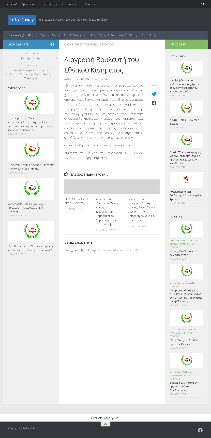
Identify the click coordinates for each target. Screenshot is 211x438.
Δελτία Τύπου (90, 4)
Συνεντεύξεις (69, 4)
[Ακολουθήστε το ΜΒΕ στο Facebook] (52, 44)
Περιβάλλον (148, 35)
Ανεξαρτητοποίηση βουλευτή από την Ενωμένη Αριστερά (186, 195)
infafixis (84, 78)
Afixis (32, 428)
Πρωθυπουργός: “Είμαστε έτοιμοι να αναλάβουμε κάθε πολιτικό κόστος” (31, 248)
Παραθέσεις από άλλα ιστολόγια (112, 250)
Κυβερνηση (187, 371)
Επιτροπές (49, 4)
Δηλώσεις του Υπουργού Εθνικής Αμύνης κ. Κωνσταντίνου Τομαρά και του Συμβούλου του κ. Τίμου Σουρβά (107, 211)
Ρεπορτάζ (11, 4)
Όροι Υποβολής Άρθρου (105, 418)
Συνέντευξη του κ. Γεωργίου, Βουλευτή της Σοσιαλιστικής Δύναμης (26, 207)
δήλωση (91, 153)
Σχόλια (75, 250)
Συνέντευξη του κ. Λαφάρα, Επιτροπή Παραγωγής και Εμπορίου (31, 167)
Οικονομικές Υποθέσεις (22, 35)
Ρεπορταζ (107, 44)
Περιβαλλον (188, 282)
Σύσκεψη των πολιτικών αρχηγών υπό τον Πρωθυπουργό (184, 386)
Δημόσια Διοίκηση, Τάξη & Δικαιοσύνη (63, 35)
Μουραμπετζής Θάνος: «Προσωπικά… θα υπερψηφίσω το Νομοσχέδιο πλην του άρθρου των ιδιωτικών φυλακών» (30, 124)
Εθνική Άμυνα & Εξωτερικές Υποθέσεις (114, 35)
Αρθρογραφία (30, 4)
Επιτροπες (188, 243)
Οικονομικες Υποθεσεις (81, 44)
